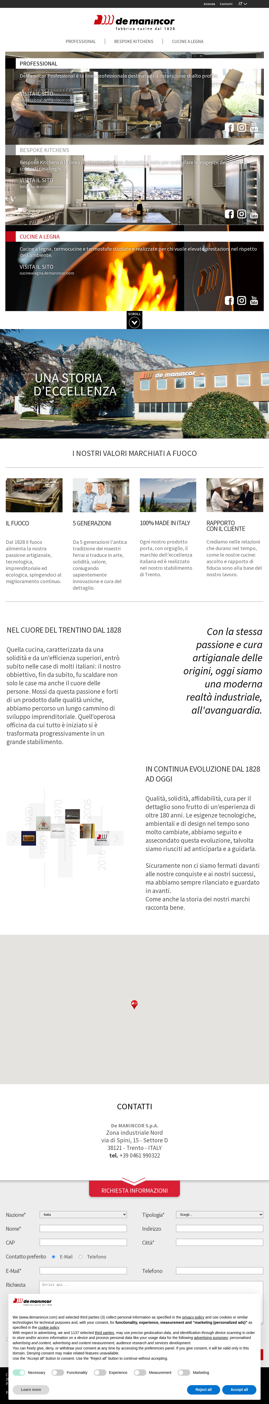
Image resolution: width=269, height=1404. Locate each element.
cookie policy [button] (48, 1327)
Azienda (209, 4)
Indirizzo (151, 1228)
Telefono (96, 1257)
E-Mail (66, 1257)
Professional (81, 41)
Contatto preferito (26, 1256)
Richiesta (15, 1284)
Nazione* (16, 1214)
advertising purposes (211, 1338)
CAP (10, 1242)
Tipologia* (153, 1214)
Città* (148, 1242)
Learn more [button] (31, 1389)
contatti (134, 1106)
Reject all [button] (203, 1389)
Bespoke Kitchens (133, 41)
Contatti (226, 4)
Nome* (13, 1228)
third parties (104, 1333)
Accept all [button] (239, 1389)
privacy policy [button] (193, 1317)
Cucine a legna (187, 41)
